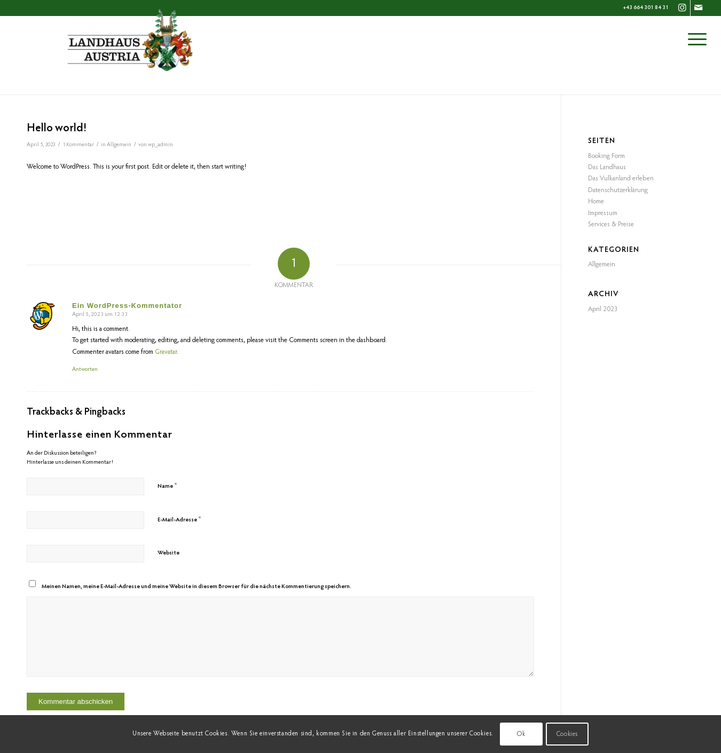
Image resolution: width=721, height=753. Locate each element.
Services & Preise (611, 224)
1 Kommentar (78, 145)
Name (167, 485)
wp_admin (160, 145)
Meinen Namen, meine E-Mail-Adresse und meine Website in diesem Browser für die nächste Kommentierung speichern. (196, 587)
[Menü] (697, 40)
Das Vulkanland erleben (621, 178)
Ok (521, 734)
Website (168, 553)
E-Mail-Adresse (179, 519)
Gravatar (166, 351)
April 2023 (603, 309)
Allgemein (119, 145)
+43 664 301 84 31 (646, 8)
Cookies (567, 734)
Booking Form (606, 156)
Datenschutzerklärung (618, 190)
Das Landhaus (607, 167)
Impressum (602, 213)
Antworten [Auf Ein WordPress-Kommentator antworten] (85, 369)
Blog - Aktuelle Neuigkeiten (73, 79)
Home (596, 201)
